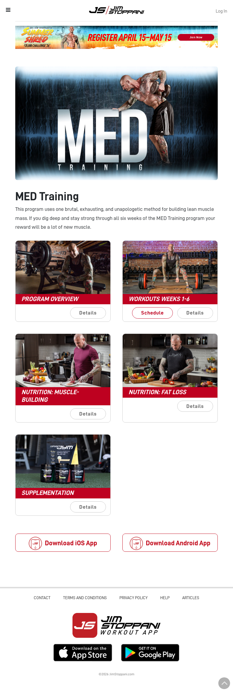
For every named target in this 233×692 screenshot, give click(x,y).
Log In (221, 11)
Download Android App (170, 543)
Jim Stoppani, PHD (116, 10)
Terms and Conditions (85, 598)
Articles (190, 598)
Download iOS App (63, 543)
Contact (42, 598)
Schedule (152, 312)
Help (165, 598)
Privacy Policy (133, 598)
